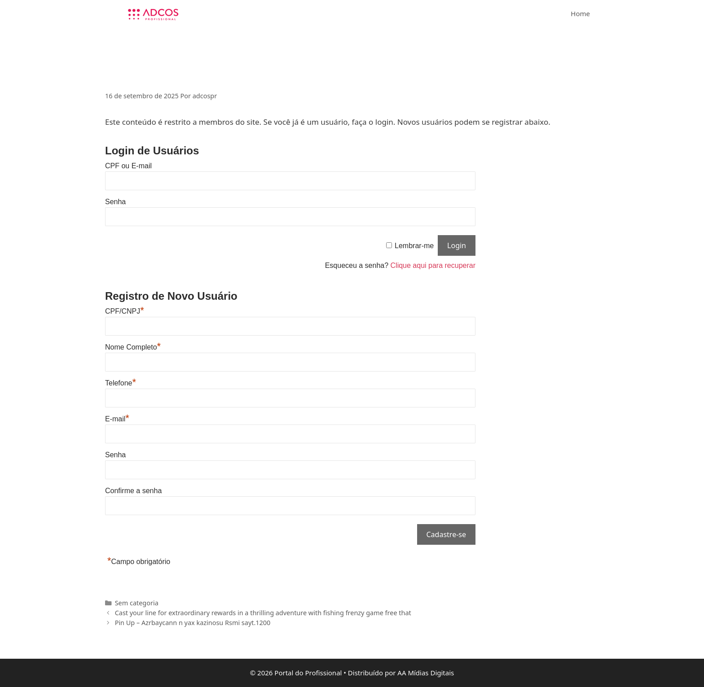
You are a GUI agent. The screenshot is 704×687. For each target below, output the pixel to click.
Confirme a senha (133, 490)
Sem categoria (136, 603)
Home (580, 13)
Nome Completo (133, 347)
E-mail (117, 419)
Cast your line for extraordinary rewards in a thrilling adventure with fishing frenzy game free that (263, 612)
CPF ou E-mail (128, 166)
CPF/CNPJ (124, 311)
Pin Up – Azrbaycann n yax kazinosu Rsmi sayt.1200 (193, 622)
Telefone (120, 383)
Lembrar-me (414, 245)
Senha (115, 202)
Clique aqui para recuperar (433, 265)
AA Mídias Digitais (425, 672)
